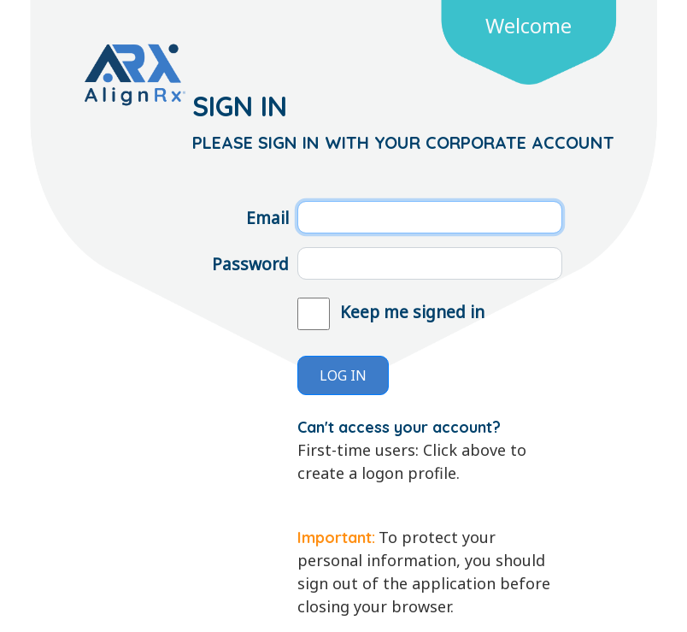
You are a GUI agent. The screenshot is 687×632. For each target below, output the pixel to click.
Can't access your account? (399, 427)
